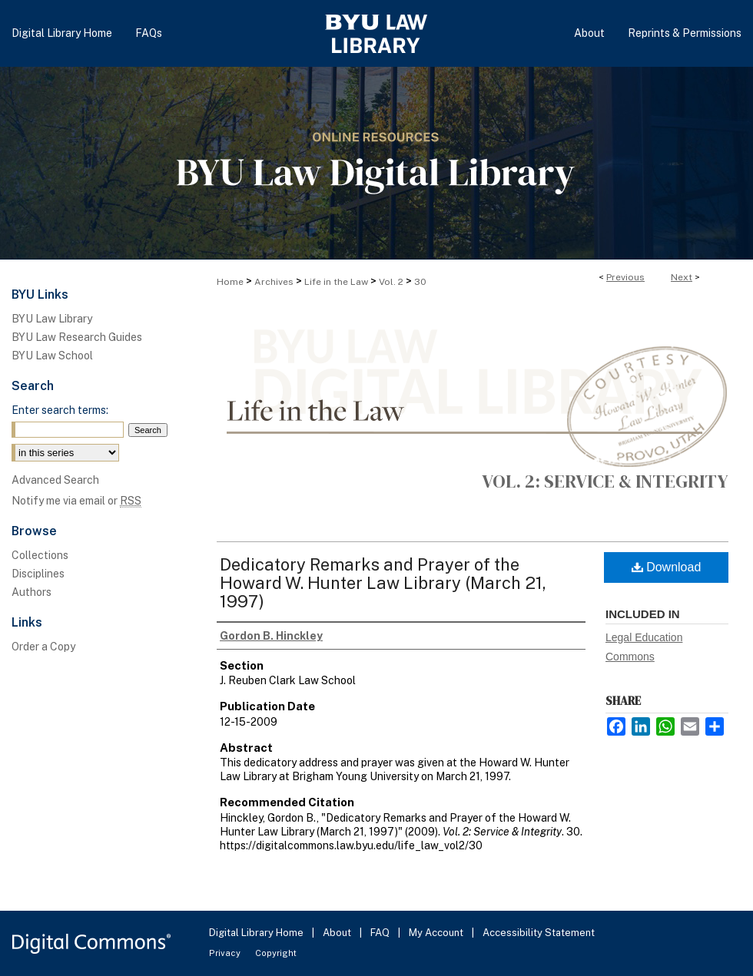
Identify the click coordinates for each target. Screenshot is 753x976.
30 (420, 281)
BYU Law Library (52, 319)
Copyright (276, 953)
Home (230, 281)
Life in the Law (336, 281)
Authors (31, 592)
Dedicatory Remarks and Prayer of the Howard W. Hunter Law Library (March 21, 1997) (383, 582)
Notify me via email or (76, 501)
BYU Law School (52, 355)
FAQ (381, 932)
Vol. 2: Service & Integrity (605, 481)
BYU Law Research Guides (77, 337)
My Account (437, 932)
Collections (40, 555)
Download (667, 567)
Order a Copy (43, 646)
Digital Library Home (257, 932)
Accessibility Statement (539, 932)
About (338, 932)
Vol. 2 (391, 281)
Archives (274, 281)
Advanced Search (55, 480)
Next (681, 277)
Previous (625, 277)
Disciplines (38, 573)
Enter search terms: (60, 410)
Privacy (226, 953)
